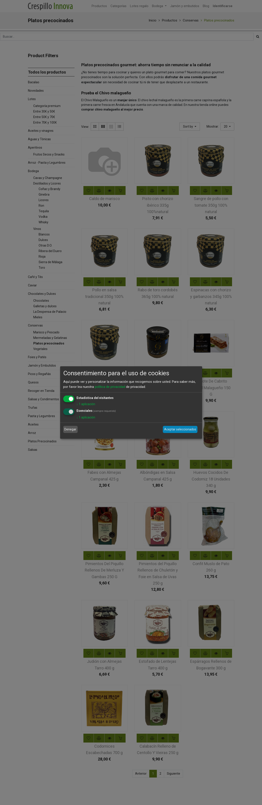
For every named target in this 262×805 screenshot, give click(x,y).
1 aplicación (86, 404)
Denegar (70, 429)
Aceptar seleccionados (180, 429)
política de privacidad (110, 387)
